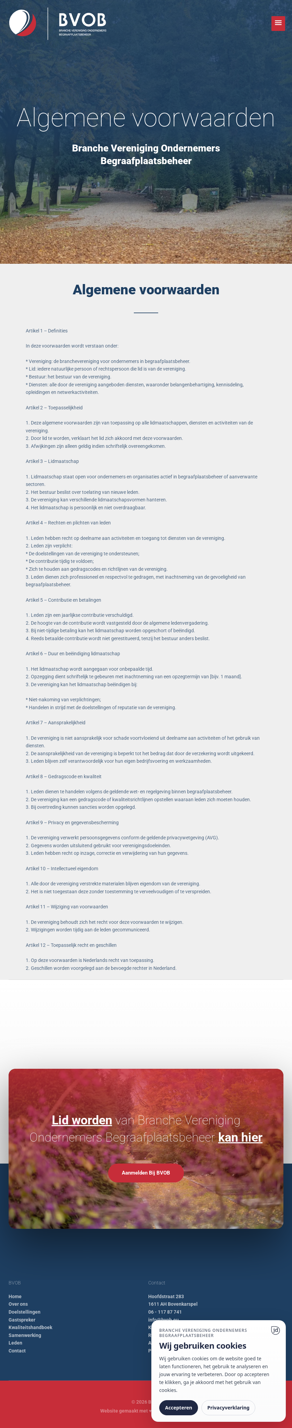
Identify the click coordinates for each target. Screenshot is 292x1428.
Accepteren (178, 1407)
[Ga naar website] (275, 1330)
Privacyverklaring (228, 1407)
